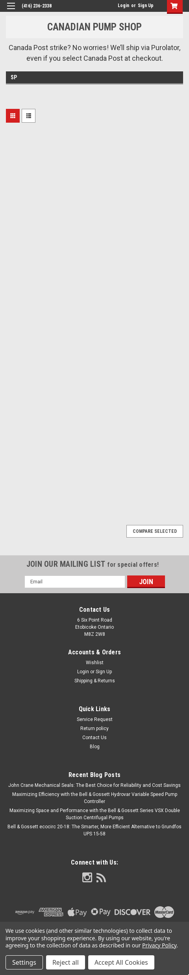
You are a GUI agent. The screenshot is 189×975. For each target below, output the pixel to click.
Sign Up (146, 5)
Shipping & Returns (94, 681)
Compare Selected (155, 531)
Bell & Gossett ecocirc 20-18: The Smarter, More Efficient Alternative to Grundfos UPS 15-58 (94, 830)
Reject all (65, 962)
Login (123, 5)
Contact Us (94, 737)
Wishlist (95, 662)
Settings (24, 962)
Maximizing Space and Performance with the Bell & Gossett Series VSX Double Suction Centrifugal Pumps (94, 814)
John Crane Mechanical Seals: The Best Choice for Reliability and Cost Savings (94, 785)
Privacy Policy (159, 945)
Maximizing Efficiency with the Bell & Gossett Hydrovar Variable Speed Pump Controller (94, 798)
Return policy (94, 728)
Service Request (95, 719)
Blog (95, 746)
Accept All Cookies (121, 962)
